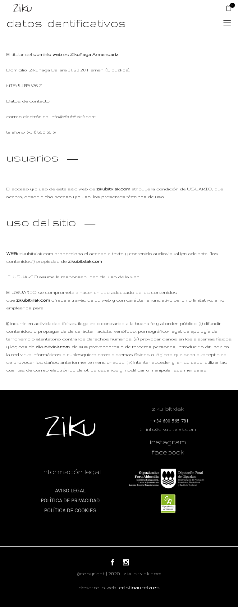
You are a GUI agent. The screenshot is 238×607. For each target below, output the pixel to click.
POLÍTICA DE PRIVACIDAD (70, 500)
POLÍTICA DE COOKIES (70, 510)
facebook (168, 452)
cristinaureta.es (139, 587)
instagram (168, 441)
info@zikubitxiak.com (168, 429)
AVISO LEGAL (70, 490)
